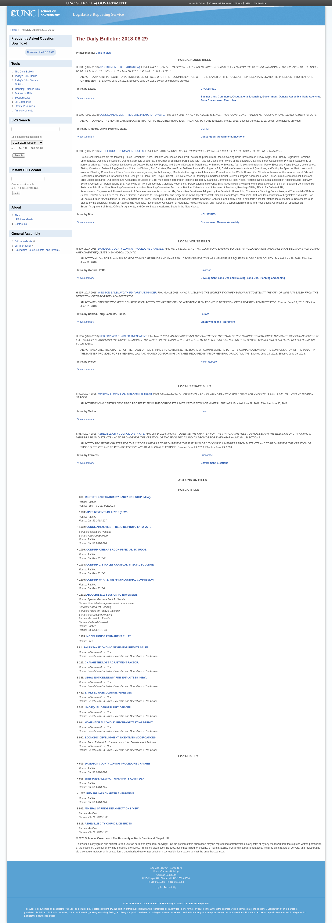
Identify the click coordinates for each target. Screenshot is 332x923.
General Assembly (290, 96)
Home (13, 29)
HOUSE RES (208, 214)
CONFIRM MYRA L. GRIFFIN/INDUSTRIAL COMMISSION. (120, 579)
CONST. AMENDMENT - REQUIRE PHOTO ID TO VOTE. (132, 114)
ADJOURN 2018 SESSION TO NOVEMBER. (112, 594)
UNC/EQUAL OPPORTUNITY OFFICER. (108, 707)
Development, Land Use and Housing (223, 278)
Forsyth (205, 314)
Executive (230, 100)
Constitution (208, 136)
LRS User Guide (24, 219)
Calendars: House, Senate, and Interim (38, 250)
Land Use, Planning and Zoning (266, 278)
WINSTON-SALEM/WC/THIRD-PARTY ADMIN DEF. (127, 292)
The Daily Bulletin (24, 71)
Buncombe (207, 455)
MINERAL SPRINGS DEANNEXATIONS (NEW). (125, 393)
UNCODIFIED (209, 88)
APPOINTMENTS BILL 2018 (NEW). (120, 67)
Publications (260, 3)
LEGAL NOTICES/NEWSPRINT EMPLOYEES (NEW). (116, 677)
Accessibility (170, 887)
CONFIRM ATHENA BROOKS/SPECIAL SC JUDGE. (116, 549)
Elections (239, 136)
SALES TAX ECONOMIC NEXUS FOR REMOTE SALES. (116, 647)
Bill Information (24, 245)
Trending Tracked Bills (27, 89)
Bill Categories (23, 101)
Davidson (206, 270)
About (18, 215)
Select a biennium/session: (26, 136)
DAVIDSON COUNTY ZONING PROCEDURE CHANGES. (131, 248)
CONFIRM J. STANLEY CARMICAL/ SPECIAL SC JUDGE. (120, 564)
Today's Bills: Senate (26, 80)
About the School (197, 3)
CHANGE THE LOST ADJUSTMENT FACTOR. (112, 662)
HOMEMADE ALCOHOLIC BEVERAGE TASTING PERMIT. (119, 722)
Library (238, 3)
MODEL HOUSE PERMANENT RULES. (122, 151)
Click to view (103, 52)
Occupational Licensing (246, 96)
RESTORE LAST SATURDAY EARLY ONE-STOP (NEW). (118, 497)
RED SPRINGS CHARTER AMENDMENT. (123, 336)
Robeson (213, 361)
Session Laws (22, 97)
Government (270, 96)
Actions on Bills (23, 93)
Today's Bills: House (26, 76)
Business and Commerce (216, 96)
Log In (158, 887)
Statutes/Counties (25, 106)
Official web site (25, 241)
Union (204, 411)
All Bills (19, 84)
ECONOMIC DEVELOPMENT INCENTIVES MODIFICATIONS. (120, 737)
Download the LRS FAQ (40, 52)
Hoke (204, 361)
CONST (205, 128)
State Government (212, 100)
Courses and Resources (220, 3)
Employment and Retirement (218, 321)
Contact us (21, 223)
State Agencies (311, 96)
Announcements (24, 110)
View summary (85, 98)
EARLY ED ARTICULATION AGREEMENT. (109, 692)
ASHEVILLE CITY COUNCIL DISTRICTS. (121, 433)
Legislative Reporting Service (98, 14)
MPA (248, 3)
